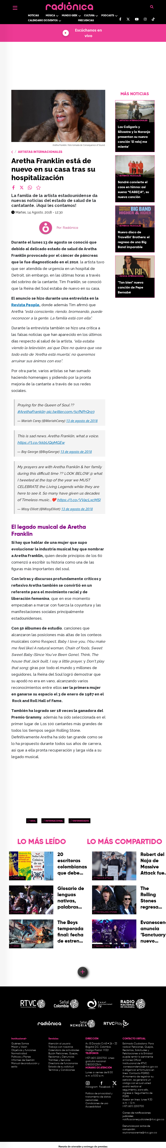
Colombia (18, 912)
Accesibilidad (93, 1107)
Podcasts (107, 15)
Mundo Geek (69, 15)
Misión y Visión (19, 1047)
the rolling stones (106, 912)
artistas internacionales (133, 121)
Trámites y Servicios (59, 1060)
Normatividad (19, 1053)
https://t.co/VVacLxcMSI (79, 500)
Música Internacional (131, 276)
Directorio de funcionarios (63, 1063)
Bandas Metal (103, 946)
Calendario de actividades (63, 1050)
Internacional (54, 820)
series (16, 946)
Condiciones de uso (96, 1103)
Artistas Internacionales (40, 152)
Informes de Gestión (23, 1060)
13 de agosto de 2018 (82, 421)
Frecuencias (86, 20)
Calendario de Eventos (43, 20)
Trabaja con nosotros (60, 1047)
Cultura (89, 15)
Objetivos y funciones (23, 1050)
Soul (33, 820)
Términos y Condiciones (61, 1070)
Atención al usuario (59, 1043)
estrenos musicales (130, 176)
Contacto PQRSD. (139, 1073)
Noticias (33, 15)
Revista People (25, 305)
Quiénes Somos (20, 1043)
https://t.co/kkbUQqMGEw (41, 442)
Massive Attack (104, 878)
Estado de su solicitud (61, 1067)
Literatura (18, 878)
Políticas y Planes (21, 1057)
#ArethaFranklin (31, 411)
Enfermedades (81, 820)
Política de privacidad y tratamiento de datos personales (98, 1096)
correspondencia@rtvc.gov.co (140, 1067)
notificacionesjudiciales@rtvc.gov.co (143, 1119)
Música (50, 15)
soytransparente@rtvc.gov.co (140, 1133)
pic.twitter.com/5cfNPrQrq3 (70, 411)
